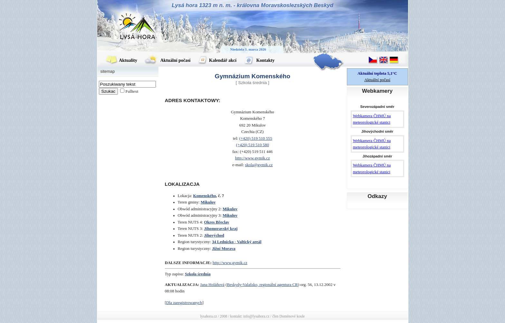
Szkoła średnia (198, 274)
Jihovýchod (214, 235)
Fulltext (131, 91)
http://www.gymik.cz (252, 158)
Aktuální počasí (167, 60)
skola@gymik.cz (259, 165)
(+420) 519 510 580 (252, 145)
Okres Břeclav (216, 222)
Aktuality (121, 60)
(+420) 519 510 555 (255, 138)
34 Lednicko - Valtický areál (236, 242)
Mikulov (208, 202)
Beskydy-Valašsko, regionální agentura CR (262, 284)
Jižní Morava (223, 248)
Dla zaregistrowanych (184, 302)
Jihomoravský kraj (220, 228)
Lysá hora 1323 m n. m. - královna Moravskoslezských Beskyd (252, 5)
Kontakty (259, 60)
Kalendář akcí (217, 60)
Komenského (204, 196)
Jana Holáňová (212, 284)
